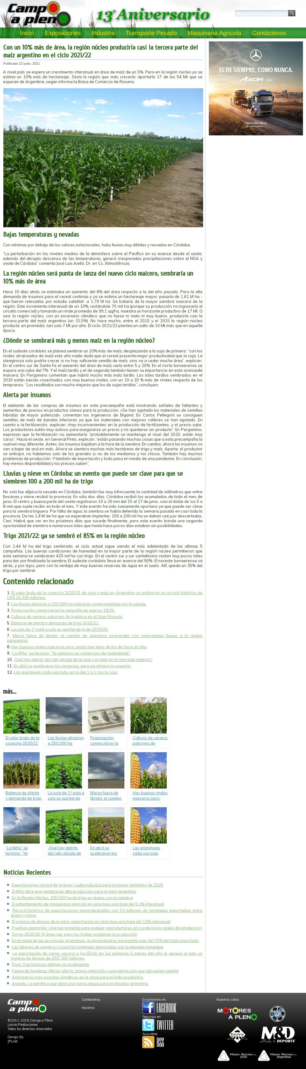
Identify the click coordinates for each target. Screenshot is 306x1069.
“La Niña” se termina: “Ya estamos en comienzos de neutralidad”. (70, 653)
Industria (103, 33)
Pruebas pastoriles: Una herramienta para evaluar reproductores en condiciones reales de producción (107, 927)
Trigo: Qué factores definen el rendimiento (50, 964)
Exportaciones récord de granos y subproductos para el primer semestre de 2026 (87, 885)
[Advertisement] (256, 180)
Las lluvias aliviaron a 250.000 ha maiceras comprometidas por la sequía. (78, 603)
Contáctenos (269, 33)
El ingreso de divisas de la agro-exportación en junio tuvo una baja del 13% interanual (91, 921)
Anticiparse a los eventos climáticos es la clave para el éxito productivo (77, 977)
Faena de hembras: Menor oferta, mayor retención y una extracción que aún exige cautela (95, 970)
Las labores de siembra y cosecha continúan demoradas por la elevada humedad (87, 946)
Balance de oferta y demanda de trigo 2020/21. (55, 622)
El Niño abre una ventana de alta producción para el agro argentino (74, 891)
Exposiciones (63, 33)
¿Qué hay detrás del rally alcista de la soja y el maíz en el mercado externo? (83, 659)
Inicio (27, 33)
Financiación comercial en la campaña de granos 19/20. (63, 610)
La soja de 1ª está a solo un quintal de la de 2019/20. (59, 629)
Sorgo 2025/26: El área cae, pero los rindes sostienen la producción (74, 934)
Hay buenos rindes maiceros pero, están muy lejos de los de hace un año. (79, 646)
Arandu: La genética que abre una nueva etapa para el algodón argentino (80, 983)
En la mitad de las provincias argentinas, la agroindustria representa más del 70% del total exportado (105, 940)
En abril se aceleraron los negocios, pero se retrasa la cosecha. (72, 665)
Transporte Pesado (151, 33)
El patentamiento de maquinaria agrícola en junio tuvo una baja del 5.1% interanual (88, 904)
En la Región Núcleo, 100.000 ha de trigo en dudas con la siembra (72, 897)
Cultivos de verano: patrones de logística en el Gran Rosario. (67, 616)
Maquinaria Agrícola (214, 33)
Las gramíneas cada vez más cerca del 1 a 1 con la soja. (66, 672)
